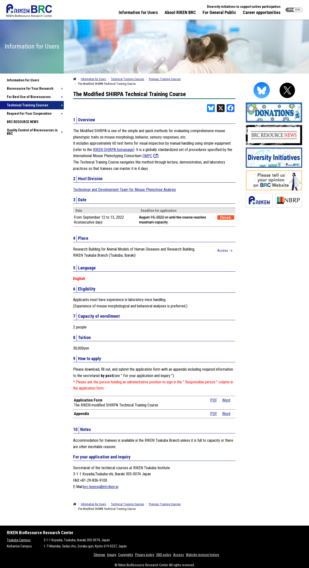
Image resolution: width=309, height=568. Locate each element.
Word (226, 400)
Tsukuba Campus (19, 540)
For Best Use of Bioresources (29, 97)
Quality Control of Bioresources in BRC (32, 132)
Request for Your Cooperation (29, 113)
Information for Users (138, 12)
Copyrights (125, 555)
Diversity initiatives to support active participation (244, 7)
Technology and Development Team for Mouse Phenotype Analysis (124, 189)
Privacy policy (144, 555)
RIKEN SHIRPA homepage (113, 149)
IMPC (150, 155)
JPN (290, 9)
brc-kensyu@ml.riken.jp (100, 486)
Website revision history (202, 555)
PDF (213, 400)
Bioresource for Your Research (30, 88)
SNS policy (163, 555)
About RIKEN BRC (180, 12)
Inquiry (111, 555)
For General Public (219, 12)
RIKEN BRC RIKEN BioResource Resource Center (29, 10)
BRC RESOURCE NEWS (23, 122)
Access (222, 250)
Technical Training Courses (27, 105)
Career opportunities (262, 12)
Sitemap (99, 555)
